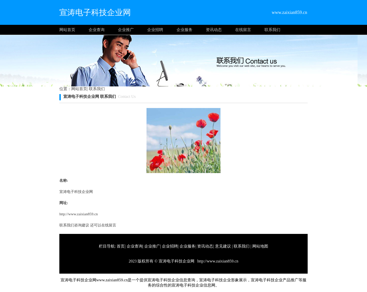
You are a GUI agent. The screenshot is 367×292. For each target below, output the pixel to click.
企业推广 (126, 30)
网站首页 (67, 30)
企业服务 (184, 30)
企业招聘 (155, 30)
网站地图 (260, 246)
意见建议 (223, 246)
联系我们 (272, 30)
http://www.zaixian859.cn (78, 214)
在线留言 (243, 30)
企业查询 (97, 30)
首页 (121, 246)
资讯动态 (214, 30)
